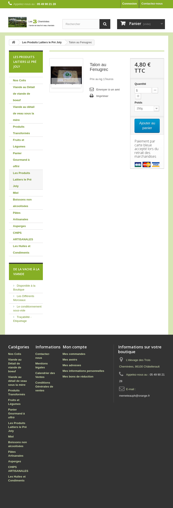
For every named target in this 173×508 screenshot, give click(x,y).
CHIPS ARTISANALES (23, 236)
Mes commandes (74, 354)
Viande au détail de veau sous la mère (24, 113)
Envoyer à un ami (108, 89)
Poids (138, 102)
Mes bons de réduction (78, 376)
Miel (15, 192)
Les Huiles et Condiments (21, 249)
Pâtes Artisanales (20, 216)
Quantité (140, 83)
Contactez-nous (152, 3)
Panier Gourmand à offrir (21, 160)
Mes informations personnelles (83, 371)
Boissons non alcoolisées (22, 203)
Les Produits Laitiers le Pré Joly (22, 179)
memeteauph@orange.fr (134, 395)
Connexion (129, 3)
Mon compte (75, 346)
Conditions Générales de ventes (44, 386)
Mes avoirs (70, 359)
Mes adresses (72, 365)
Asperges (19, 226)
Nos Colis (19, 80)
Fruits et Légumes (19, 143)
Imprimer (102, 96)
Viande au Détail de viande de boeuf (24, 93)
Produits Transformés (21, 130)
